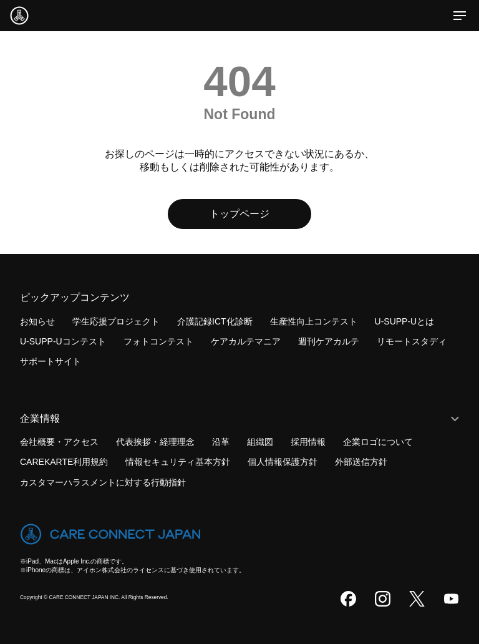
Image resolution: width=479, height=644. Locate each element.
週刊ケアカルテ (328, 341)
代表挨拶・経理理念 (155, 442)
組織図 (260, 442)
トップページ (239, 213)
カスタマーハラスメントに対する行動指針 (103, 482)
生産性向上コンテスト (313, 321)
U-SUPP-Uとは (405, 321)
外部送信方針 (361, 462)
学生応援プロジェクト (116, 321)
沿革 (221, 442)
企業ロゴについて (378, 442)
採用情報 (308, 442)
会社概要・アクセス (59, 442)
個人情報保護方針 (282, 462)
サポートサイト (50, 361)
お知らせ (37, 321)
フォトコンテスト (158, 341)
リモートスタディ (412, 341)
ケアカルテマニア (246, 341)
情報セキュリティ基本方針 (177, 462)
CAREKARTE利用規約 (64, 462)
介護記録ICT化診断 (215, 321)
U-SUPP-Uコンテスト (63, 341)
